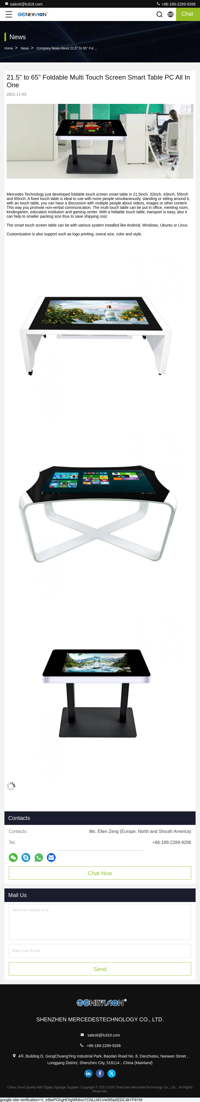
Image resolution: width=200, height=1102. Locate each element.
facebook (100, 1073)
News (25, 48)
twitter (111, 1073)
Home (8, 48)
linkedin (88, 1073)
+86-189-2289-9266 (176, 3)
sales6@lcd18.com (23, 3)
